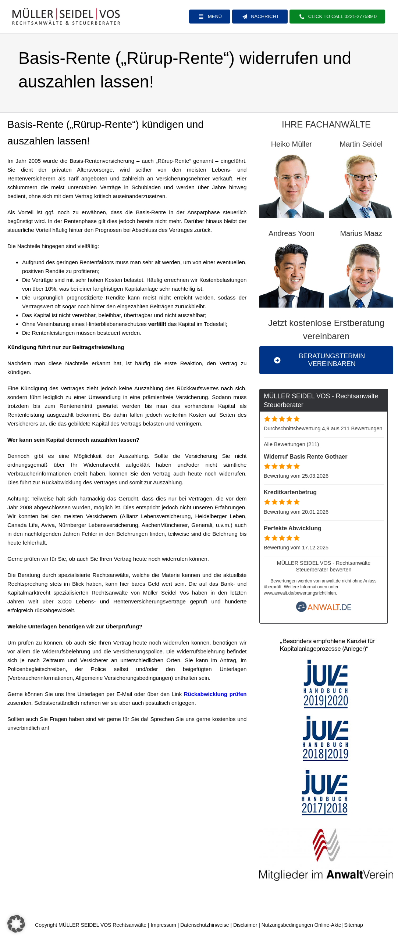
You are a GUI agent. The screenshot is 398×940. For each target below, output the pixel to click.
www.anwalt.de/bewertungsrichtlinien (300, 593)
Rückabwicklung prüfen (215, 694)
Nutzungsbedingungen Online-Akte (301, 925)
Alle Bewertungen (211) (291, 444)
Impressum (163, 925)
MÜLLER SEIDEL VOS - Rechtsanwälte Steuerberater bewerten (324, 566)
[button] (16, 924)
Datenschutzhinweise (204, 925)
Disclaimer (245, 925)
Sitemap (353, 925)
